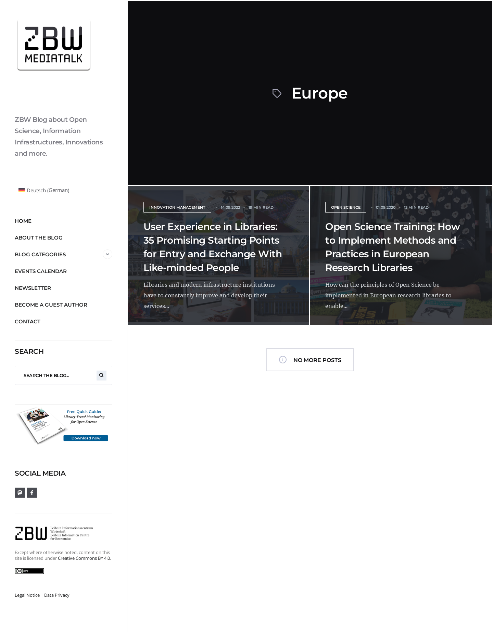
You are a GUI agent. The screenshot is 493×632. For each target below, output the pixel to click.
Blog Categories (63, 254)
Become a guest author (51, 304)
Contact (27, 321)
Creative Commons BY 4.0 (84, 558)
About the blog (39, 237)
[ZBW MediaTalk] (63, 47)
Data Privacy (56, 595)
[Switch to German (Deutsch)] (44, 190)
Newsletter (33, 288)
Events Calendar (41, 271)
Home (23, 221)
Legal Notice (27, 595)
